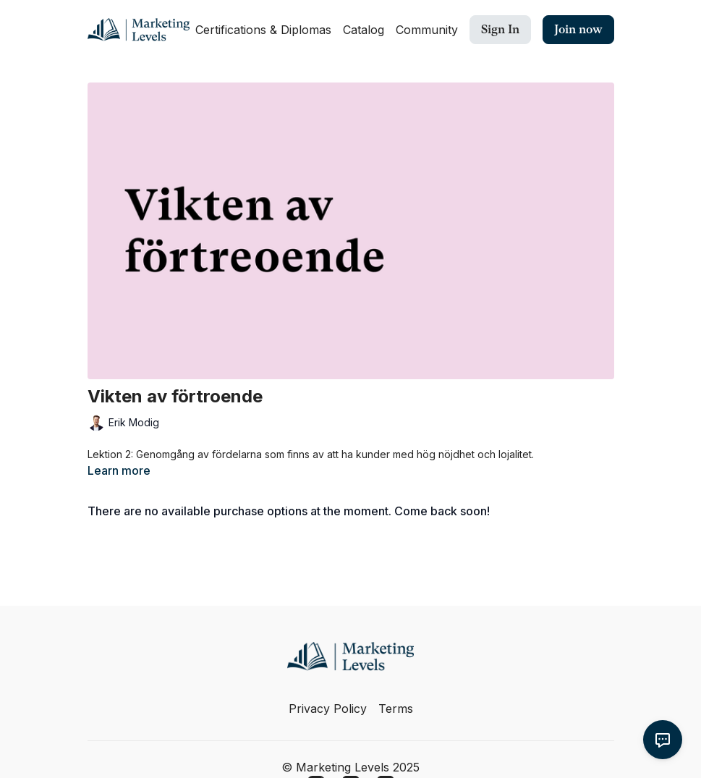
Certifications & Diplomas (263, 29)
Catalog (363, 29)
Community (427, 29)
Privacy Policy (328, 708)
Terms (395, 708)
